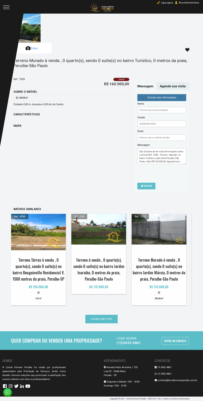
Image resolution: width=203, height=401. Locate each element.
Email (140, 131)
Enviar (146, 185)
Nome (140, 103)
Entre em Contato (175, 341)
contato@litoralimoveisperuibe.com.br (176, 380)
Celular (141, 117)
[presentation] (161, 172)
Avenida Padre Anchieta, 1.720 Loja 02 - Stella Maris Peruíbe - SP (121, 371)
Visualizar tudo (101, 318)
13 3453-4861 (163, 367)
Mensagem (143, 144)
